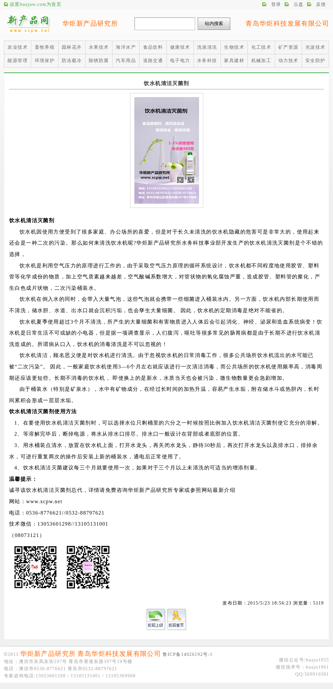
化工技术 (261, 47)
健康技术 (180, 47)
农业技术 (17, 47)
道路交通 (153, 60)
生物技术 (234, 47)
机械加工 (261, 60)
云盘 (299, 4)
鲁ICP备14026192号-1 (188, 654)
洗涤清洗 (207, 47)
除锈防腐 (99, 60)
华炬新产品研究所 (90, 23)
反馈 (321, 4)
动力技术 (288, 60)
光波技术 (315, 47)
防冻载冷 (72, 60)
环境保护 (45, 60)
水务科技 (207, 60)
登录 (276, 4)
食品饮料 (153, 47)
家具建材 (234, 60)
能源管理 (17, 60)
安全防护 (315, 60)
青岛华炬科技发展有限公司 (287, 23)
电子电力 (180, 60)
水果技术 (99, 47)
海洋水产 (126, 47)
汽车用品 (126, 60)
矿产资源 (288, 47)
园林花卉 (72, 47)
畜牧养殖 (45, 47)
